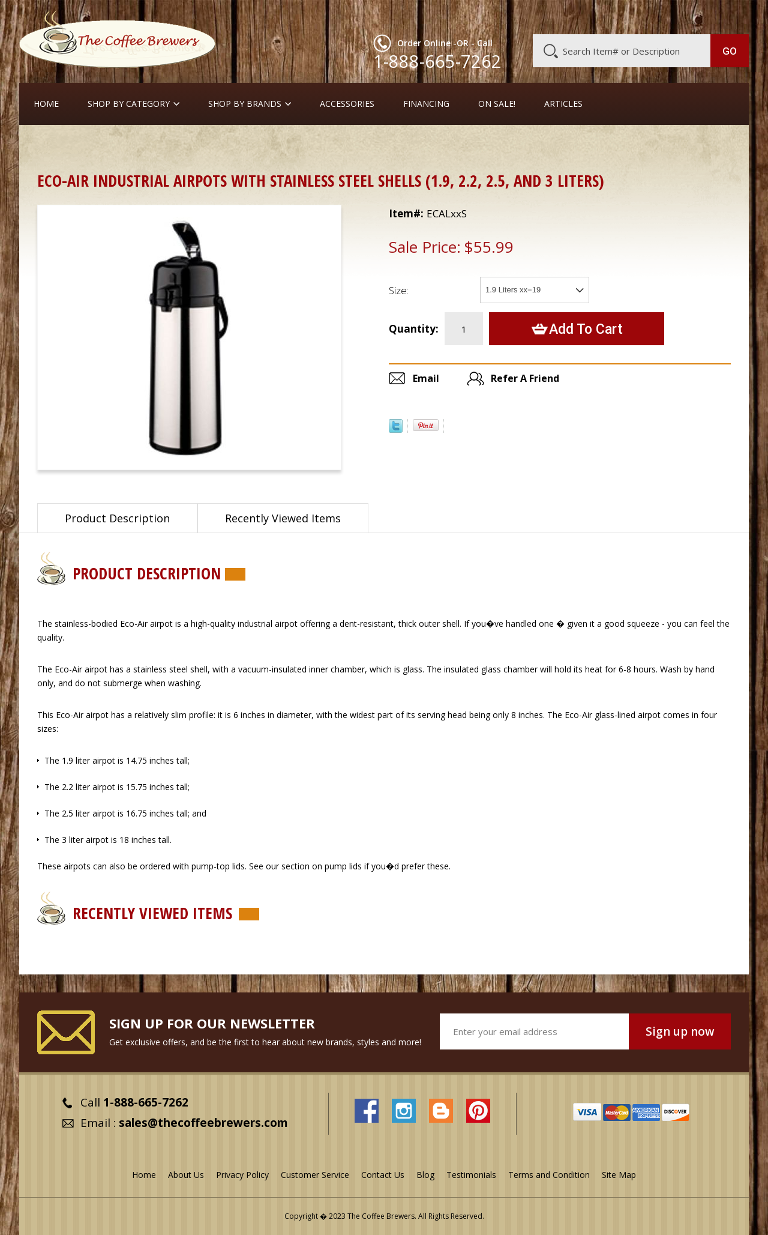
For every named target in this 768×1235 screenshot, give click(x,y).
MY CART (725, 15)
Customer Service (593, 16)
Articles (563, 104)
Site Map (619, 1174)
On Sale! (496, 104)
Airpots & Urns (106, 146)
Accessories (347, 104)
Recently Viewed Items (283, 518)
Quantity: (414, 329)
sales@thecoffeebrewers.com (203, 1123)
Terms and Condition (549, 1174)
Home (46, 104)
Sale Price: (425, 247)
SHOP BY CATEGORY (129, 104)
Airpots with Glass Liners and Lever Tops (231, 146)
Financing (426, 104)
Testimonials (471, 1174)
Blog (647, 16)
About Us (530, 16)
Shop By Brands (244, 104)
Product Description (117, 518)
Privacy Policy (242, 1174)
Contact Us (382, 1174)
